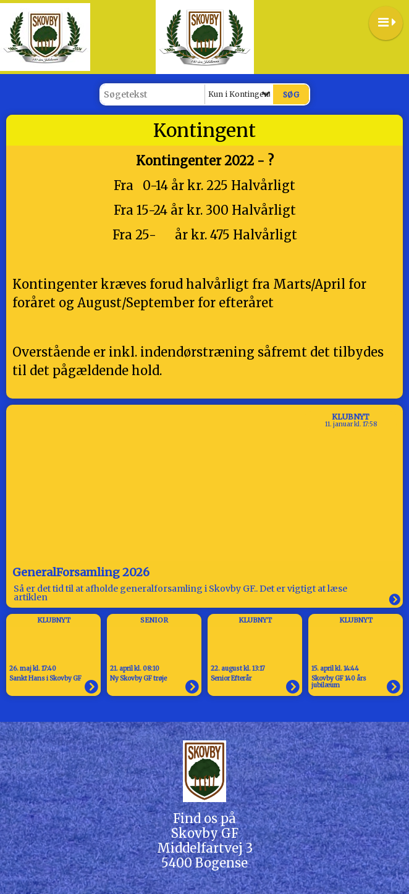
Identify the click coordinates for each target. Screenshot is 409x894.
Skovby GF (204, 833)
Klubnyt (350, 416)
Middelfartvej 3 (205, 848)
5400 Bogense (204, 863)
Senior (154, 620)
